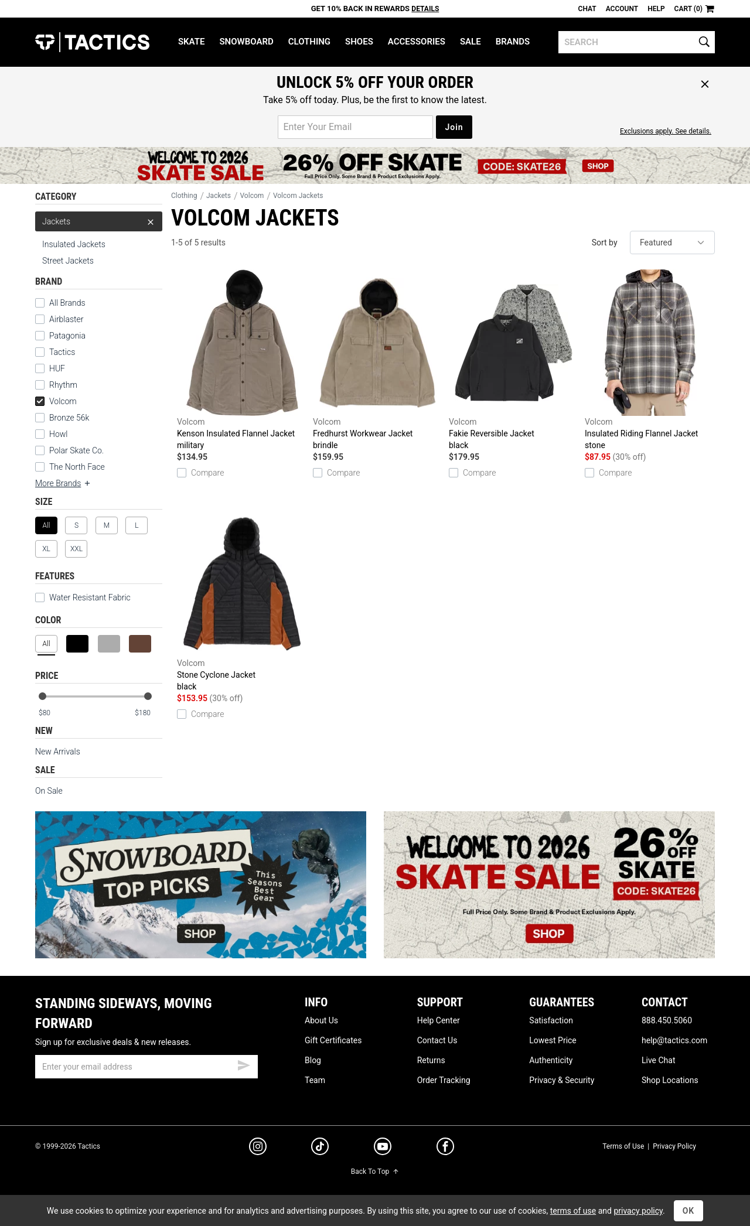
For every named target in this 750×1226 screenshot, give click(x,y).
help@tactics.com (674, 1040)
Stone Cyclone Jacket (242, 601)
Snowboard (246, 41)
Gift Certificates (333, 1040)
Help (655, 9)
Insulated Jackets (73, 244)
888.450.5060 (667, 1020)
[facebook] (445, 1149)
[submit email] (244, 1064)
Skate (191, 41)
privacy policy (638, 1210)
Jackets (98, 221)
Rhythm (63, 385)
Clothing (309, 41)
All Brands (67, 303)
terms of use (573, 1210)
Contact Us (437, 1040)
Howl (58, 434)
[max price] (148, 713)
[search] (636, 42)
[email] (146, 1066)
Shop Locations (670, 1080)
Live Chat (659, 1060)
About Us (321, 1020)
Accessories (416, 41)
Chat (587, 9)
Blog (313, 1060)
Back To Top (375, 1171)
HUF (57, 368)
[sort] (672, 242)
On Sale (49, 790)
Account (622, 9)
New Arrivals (57, 751)
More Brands (63, 483)
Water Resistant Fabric (83, 597)
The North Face (77, 467)
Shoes (359, 41)
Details (425, 9)
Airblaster (66, 319)
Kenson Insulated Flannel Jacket (242, 360)
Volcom (56, 401)
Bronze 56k (69, 417)
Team (315, 1080)
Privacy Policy (674, 1146)
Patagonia (67, 335)
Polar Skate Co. (76, 450)
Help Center (438, 1020)
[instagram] (258, 1148)
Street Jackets (68, 260)
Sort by (605, 242)
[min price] (52, 713)
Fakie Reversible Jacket (514, 360)
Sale (470, 41)
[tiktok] (320, 1148)
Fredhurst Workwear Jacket (378, 360)
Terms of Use (623, 1146)
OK (689, 1210)
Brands (513, 41)
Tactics (92, 42)
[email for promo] (355, 127)
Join (454, 127)
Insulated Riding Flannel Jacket (650, 360)
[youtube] (382, 1149)
